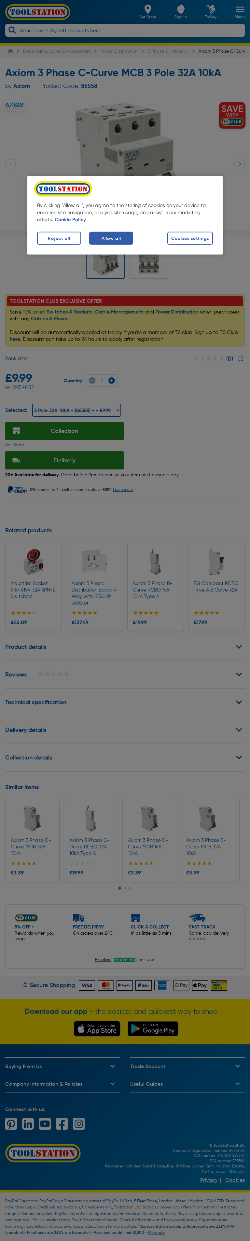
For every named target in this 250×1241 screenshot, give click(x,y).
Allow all (111, 238)
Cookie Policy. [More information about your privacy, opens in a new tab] (71, 219)
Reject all (59, 238)
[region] (125, 215)
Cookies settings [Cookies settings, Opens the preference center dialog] (190, 238)
